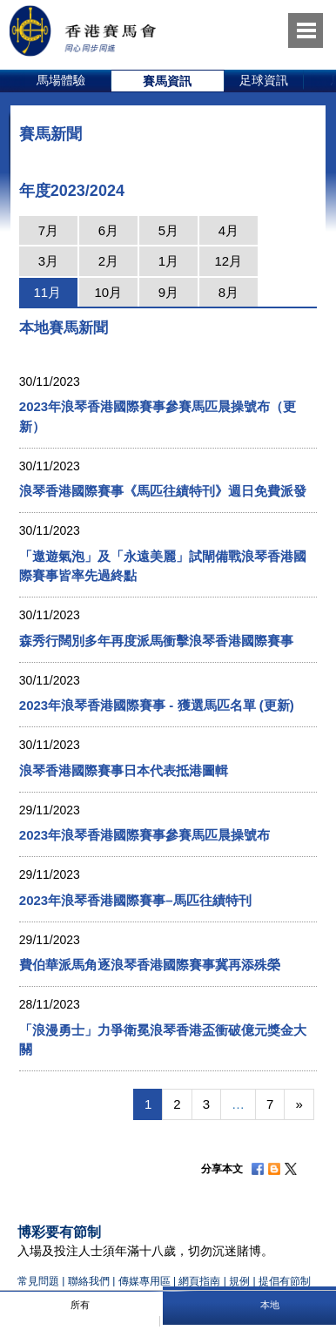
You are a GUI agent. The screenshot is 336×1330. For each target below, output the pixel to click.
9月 (168, 292)
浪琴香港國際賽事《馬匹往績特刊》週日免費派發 (162, 490)
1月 (168, 260)
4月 (228, 230)
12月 (228, 260)
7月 (48, 230)
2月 (108, 260)
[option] (61, 81)
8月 (228, 292)
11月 (47, 292)
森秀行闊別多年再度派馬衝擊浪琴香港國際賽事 (156, 640)
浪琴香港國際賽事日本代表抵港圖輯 (123, 770)
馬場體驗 (61, 80)
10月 (108, 292)
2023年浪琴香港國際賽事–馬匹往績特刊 (135, 900)
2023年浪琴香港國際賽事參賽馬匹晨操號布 (144, 834)
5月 (168, 230)
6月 (108, 230)
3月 (48, 260)
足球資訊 (263, 80)
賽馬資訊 (167, 81)
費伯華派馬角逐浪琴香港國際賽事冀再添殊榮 (149, 964)
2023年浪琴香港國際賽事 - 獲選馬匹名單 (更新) (156, 705)
